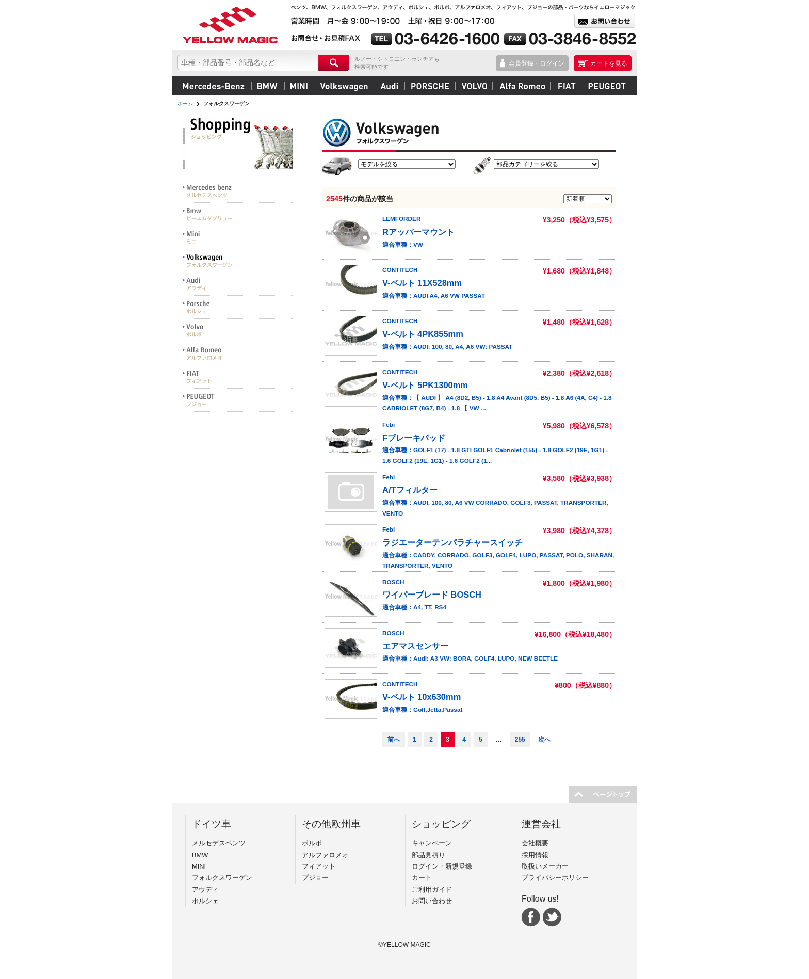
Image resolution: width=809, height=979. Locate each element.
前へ (393, 739)
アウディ (389, 85)
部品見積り (428, 855)
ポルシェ (430, 85)
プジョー (605, 85)
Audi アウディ (238, 284)
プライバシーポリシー (555, 877)
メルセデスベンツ (213, 85)
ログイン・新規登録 (442, 866)
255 (520, 739)
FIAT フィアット (238, 377)
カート (422, 877)
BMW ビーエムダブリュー (238, 214)
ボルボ (473, 85)
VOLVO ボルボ (238, 330)
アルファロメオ (521, 85)
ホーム (185, 103)
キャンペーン (432, 843)
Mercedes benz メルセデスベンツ (238, 191)
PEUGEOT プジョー (238, 400)
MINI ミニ (238, 237)
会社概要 (535, 843)
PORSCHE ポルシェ (238, 307)
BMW (267, 85)
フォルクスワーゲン (344, 85)
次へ (544, 739)
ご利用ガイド (432, 889)
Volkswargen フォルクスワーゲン (238, 260)
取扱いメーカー (545, 866)
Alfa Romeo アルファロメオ (238, 353)
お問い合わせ (432, 901)
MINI (299, 85)
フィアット (565, 85)
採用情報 (535, 855)
